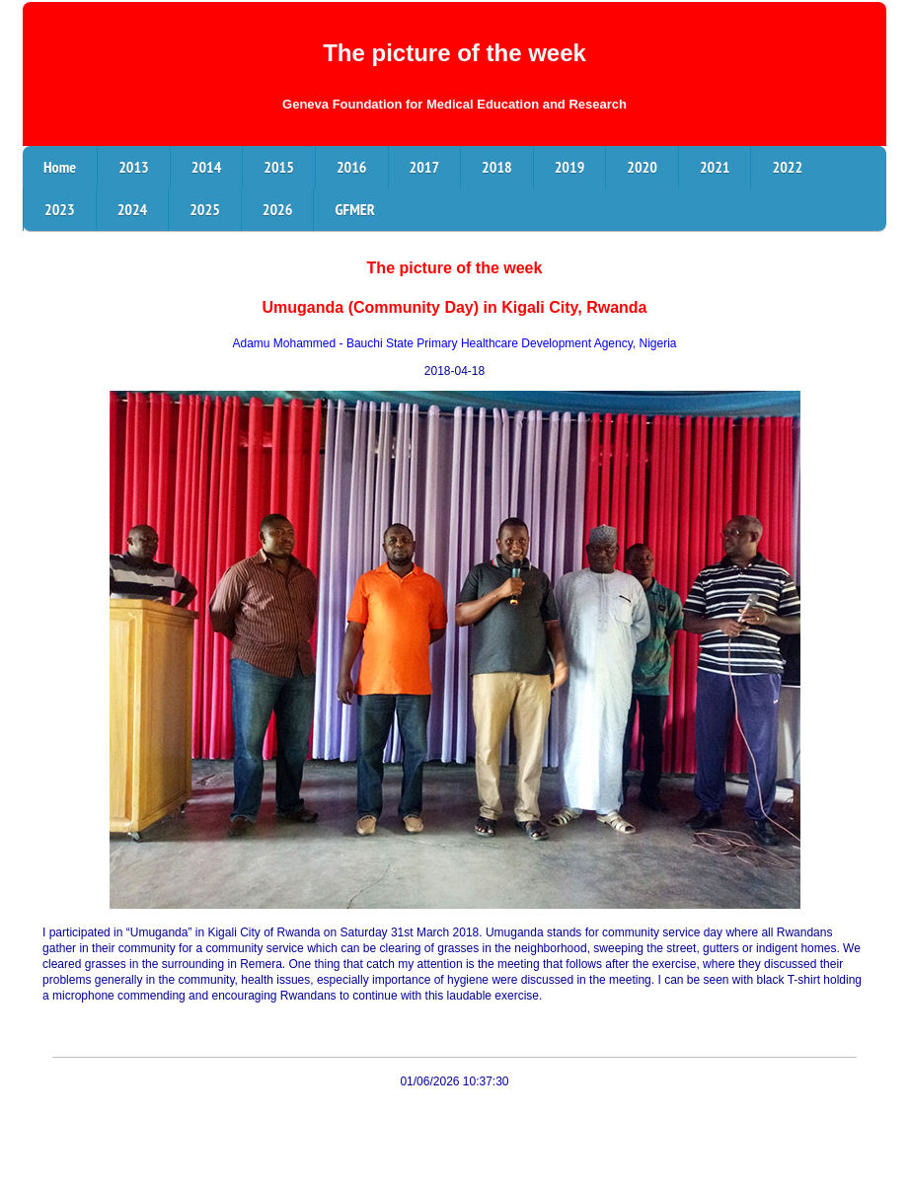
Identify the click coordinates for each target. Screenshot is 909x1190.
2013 (133, 167)
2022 (787, 167)
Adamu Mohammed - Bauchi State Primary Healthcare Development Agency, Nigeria (455, 343)
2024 (132, 209)
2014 (206, 167)
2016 (352, 167)
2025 (204, 209)
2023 (59, 209)
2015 (279, 167)
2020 (642, 167)
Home (59, 167)
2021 (715, 167)
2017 (425, 167)
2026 (278, 209)
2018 (497, 167)
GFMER (354, 209)
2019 (570, 167)
